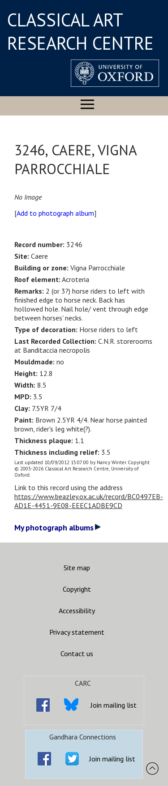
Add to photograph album (55, 213)
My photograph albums (57, 527)
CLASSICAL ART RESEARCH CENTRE (80, 31)
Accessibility (77, 610)
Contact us (76, 653)
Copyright (77, 589)
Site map (77, 567)
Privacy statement (76, 632)
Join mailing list (113, 705)
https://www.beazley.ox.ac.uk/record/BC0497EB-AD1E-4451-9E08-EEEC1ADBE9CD (88, 501)
